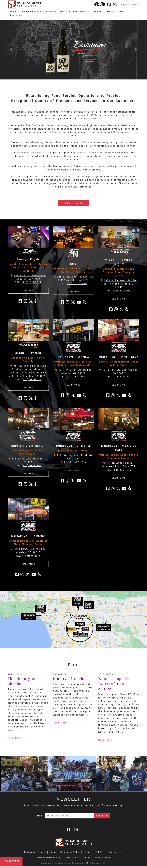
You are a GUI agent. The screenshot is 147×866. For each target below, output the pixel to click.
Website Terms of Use (48, 858)
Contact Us (116, 852)
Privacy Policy (102, 858)
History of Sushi (68, 679)
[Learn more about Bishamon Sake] (73, 49)
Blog (88, 852)
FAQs (99, 852)
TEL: (28, 282)
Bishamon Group (34, 852)
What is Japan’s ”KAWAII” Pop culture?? (113, 684)
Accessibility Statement (78, 858)
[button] (79, 11)
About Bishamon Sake (65, 852)
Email (40, 815)
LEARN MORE (73, 202)
